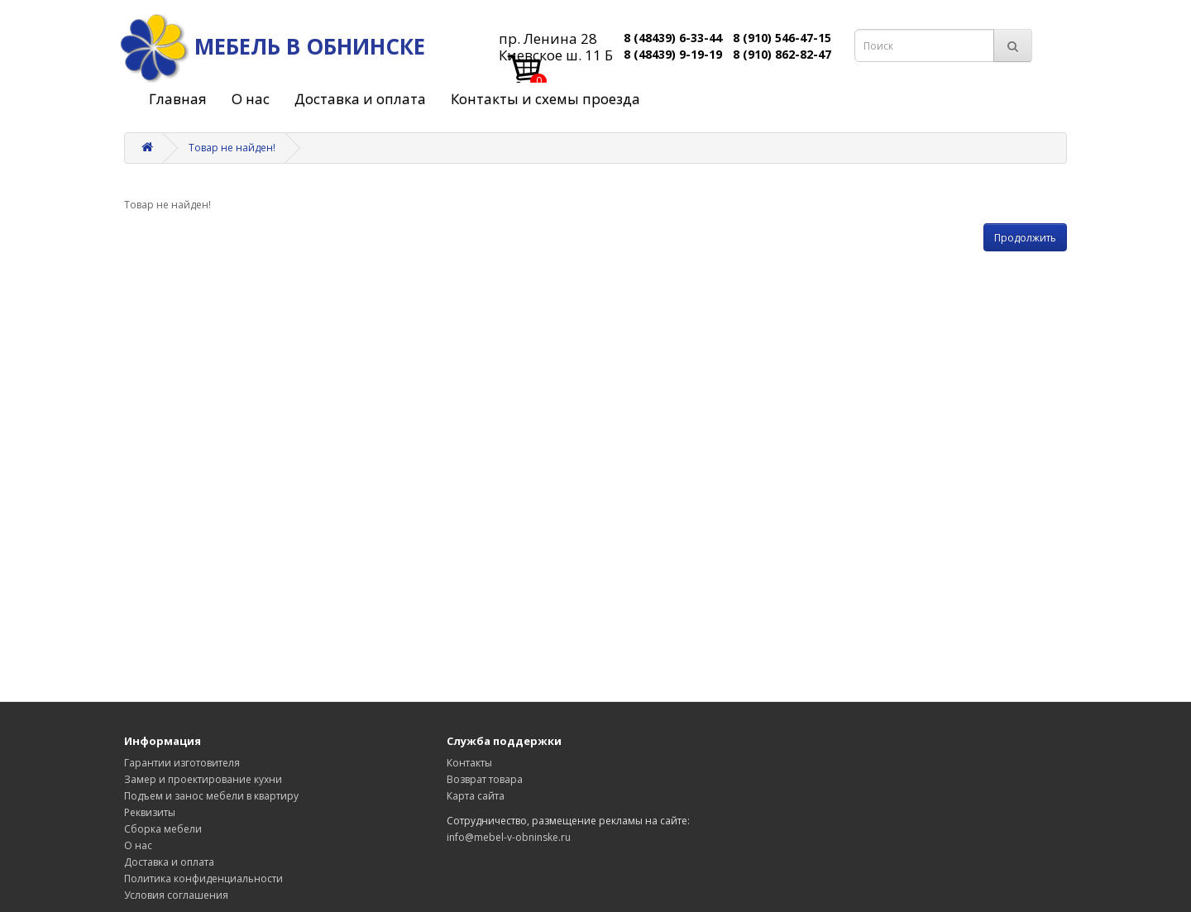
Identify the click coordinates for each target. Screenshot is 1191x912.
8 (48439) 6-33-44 (673, 37)
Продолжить (1025, 238)
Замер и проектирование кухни (203, 779)
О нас (251, 98)
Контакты (469, 763)
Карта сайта (476, 796)
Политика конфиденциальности (203, 878)
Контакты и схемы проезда (545, 98)
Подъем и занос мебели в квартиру (211, 796)
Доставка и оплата (360, 98)
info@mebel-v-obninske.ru (509, 837)
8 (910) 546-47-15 (782, 37)
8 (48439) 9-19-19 (673, 54)
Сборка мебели (163, 829)
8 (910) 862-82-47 (782, 54)
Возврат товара (485, 779)
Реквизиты (149, 812)
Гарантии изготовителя (182, 763)
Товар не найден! (232, 148)
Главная (178, 98)
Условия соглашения (176, 895)
